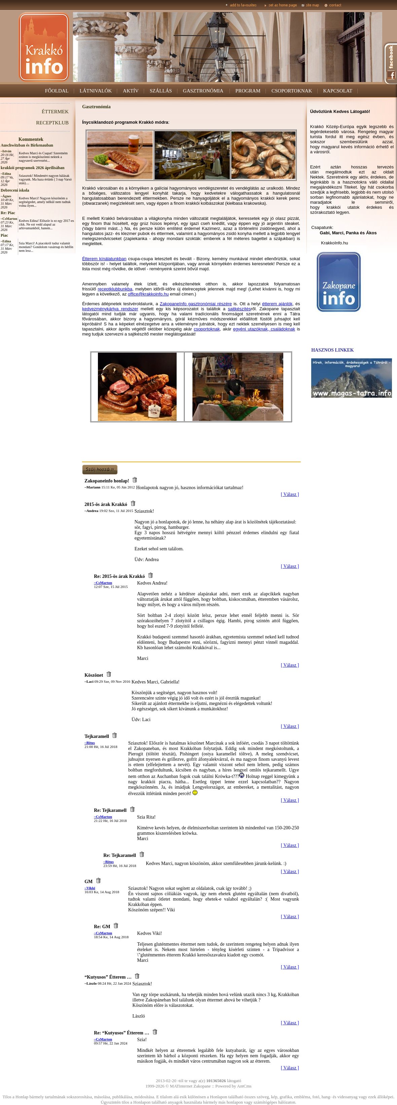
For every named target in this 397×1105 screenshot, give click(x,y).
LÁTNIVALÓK (96, 90)
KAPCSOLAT (338, 90)
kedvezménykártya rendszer (110, 308)
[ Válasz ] (290, 494)
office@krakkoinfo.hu (148, 294)
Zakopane (202, 1086)
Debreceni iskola (15, 190)
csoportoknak (207, 328)
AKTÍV (131, 90)
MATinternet (181, 1086)
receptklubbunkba (115, 288)
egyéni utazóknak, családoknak (264, 328)
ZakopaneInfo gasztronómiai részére (196, 303)
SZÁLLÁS (161, 90)
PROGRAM (248, 90)
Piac (4, 235)
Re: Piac (8, 212)
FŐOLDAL (57, 90)
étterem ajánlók (277, 303)
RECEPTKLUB (52, 122)
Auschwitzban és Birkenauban (27, 145)
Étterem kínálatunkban (104, 258)
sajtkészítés (239, 308)
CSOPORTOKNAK (292, 90)
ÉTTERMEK (55, 111)
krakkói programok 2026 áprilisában (32, 167)
